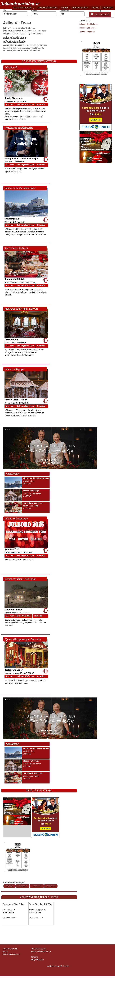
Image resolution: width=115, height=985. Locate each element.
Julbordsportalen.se (20, 3)
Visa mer (10, 104)
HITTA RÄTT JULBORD (22, 8)
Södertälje (23, 886)
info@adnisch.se (44, 951)
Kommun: (43, 12)
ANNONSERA (108, 8)
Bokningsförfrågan (25, 104)
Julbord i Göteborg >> (88, 28)
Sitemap (34, 957)
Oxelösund (51, 886)
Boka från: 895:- (24, 616)
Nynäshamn (37, 886)
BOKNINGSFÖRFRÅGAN (47, 8)
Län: (15, 12)
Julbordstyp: (72, 12)
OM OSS (95, 8)
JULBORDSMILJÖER (80, 8)
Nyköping (9, 886)
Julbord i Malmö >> (87, 32)
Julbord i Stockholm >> (88, 24)
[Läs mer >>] (17, 811)
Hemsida (41, 104)
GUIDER (64, 8)
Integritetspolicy (37, 960)
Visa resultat (100, 14)
